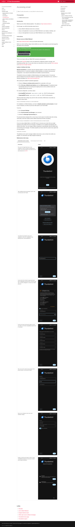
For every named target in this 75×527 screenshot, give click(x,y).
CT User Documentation (6, 6)
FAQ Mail (24, 61)
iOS (44, 140)
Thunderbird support (23, 518)
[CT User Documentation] (3, 1)
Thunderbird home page (24, 516)
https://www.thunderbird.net (33, 78)
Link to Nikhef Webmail (23, 510)
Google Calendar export (24, 512)
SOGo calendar (54, 63)
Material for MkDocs (9, 525)
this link (26, 150)
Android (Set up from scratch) (23, 140)
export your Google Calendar (25, 64)
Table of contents (64, 6)
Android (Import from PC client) (36, 140)
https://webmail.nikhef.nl (46, 23)
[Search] (67, 1)
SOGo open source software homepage (27, 514)
